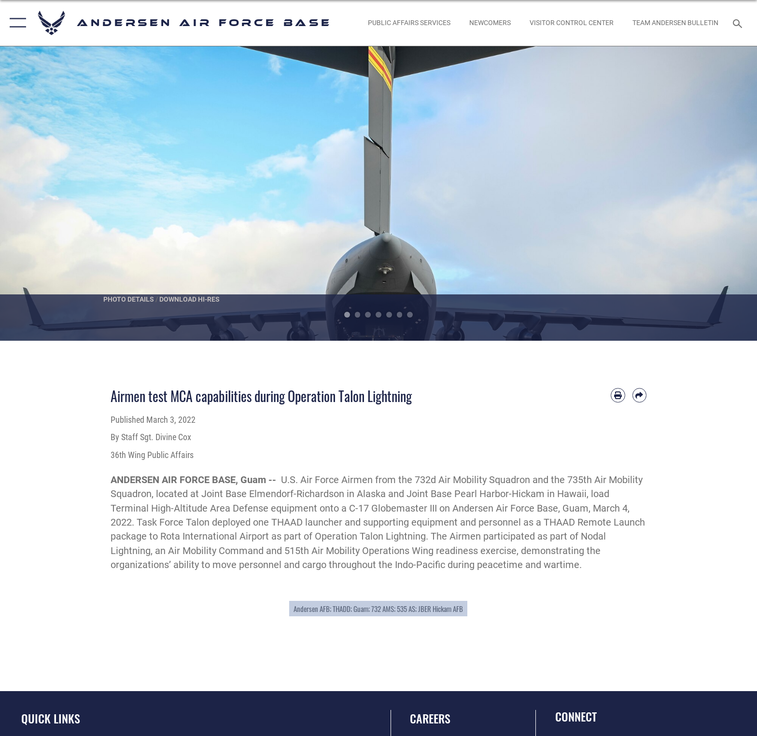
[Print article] (618, 395)
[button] (15, 23)
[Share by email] (639, 395)
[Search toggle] (738, 23)
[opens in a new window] (409, 23)
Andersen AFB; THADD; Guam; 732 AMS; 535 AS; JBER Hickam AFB (378, 608)
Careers (430, 718)
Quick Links (50, 718)
